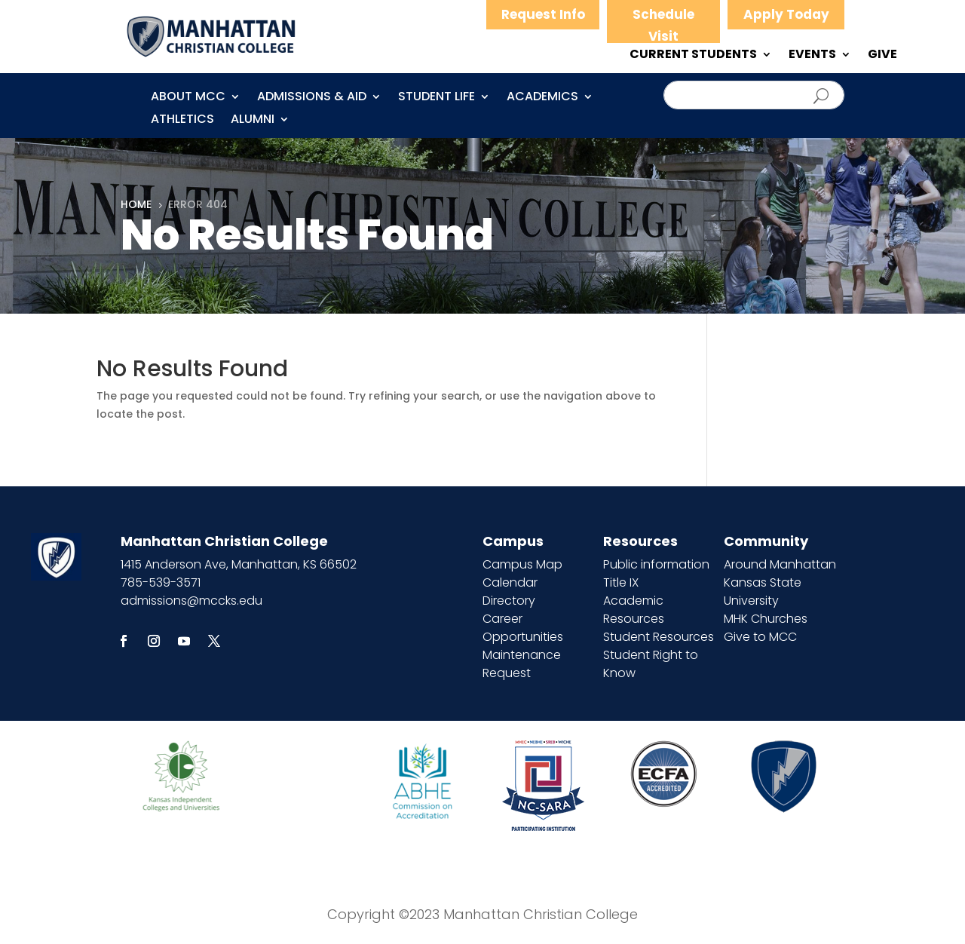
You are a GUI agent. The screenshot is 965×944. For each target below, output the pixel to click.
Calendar (510, 582)
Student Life (436, 98)
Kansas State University (762, 591)
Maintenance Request (521, 664)
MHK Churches (765, 618)
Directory (508, 600)
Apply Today (786, 14)
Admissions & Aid (311, 98)
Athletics (182, 120)
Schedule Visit (663, 25)
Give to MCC (760, 636)
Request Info (543, 14)
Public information (656, 564)
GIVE (882, 56)
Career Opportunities (522, 627)
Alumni (252, 120)
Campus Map (522, 564)
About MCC (188, 98)
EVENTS (812, 56)
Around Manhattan (780, 564)
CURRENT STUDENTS (693, 56)
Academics (542, 98)
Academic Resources (633, 609)
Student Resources (658, 636)
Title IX (621, 582)
